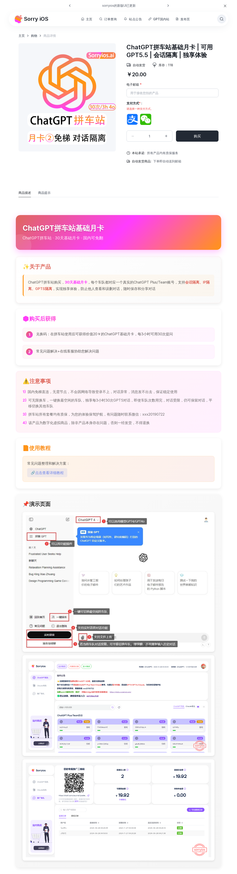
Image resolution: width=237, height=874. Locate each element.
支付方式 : (140, 106)
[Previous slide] (70, 6)
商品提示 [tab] (44, 193)
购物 (34, 35)
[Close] (225, 6)
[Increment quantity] (166, 136)
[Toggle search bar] (221, 18)
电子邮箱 (134, 84)
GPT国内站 (158, 19)
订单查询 (108, 19)
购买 (197, 136)
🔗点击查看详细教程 (47, 472)
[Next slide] (168, 6)
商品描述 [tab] (24, 193)
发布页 (183, 19)
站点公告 (133, 19)
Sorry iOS (31, 18)
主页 (86, 19)
